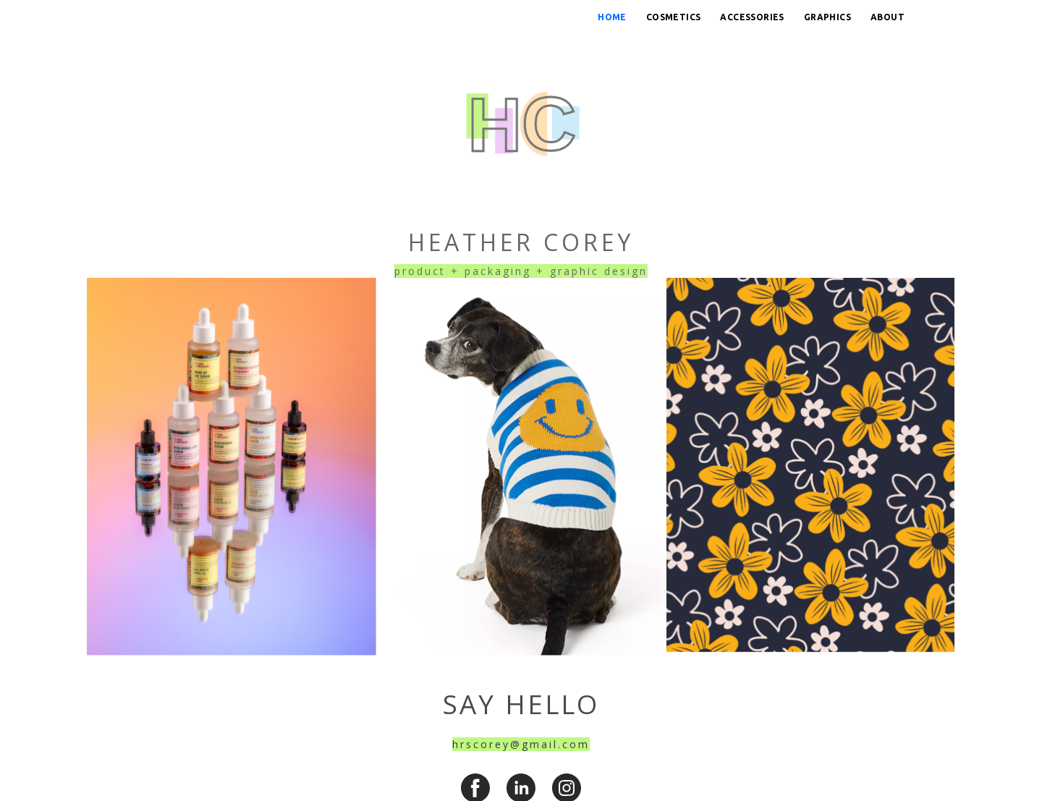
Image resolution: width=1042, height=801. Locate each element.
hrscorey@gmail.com (521, 744)
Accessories (752, 17)
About (888, 17)
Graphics (827, 17)
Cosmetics (673, 17)
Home (612, 17)
